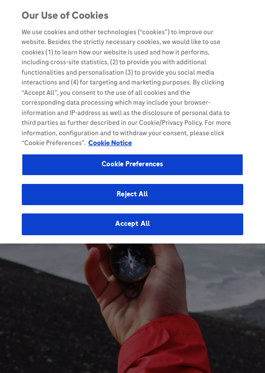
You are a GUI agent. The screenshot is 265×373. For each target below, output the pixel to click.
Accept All (132, 222)
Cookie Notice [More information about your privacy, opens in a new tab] (110, 141)
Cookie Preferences (132, 162)
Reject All (132, 192)
